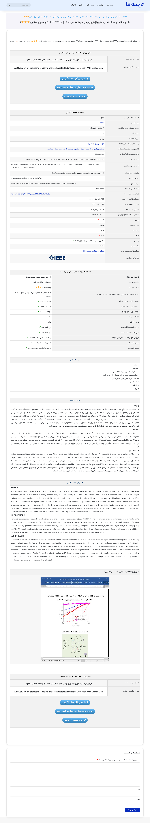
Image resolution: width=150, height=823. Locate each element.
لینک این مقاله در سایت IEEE (93, 251)
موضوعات (100, 5)
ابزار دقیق (88, 149)
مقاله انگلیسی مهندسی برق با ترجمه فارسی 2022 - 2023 (105, 17)
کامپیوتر (90, 143)
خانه (125, 17)
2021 (102, 123)
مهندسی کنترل (98, 149)
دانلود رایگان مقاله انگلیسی (75, 78)
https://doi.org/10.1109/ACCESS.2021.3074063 (30, 194)
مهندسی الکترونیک (66, 149)
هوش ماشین (79, 149)
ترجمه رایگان (90, 5)
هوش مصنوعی (52, 149)
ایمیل (138, 799)
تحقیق (81, 5)
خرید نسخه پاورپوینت (75, 96)
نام (138, 789)
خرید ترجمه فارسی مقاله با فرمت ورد (75, 87)
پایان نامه (73, 5)
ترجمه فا (110, 5)
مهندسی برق (99, 143)
